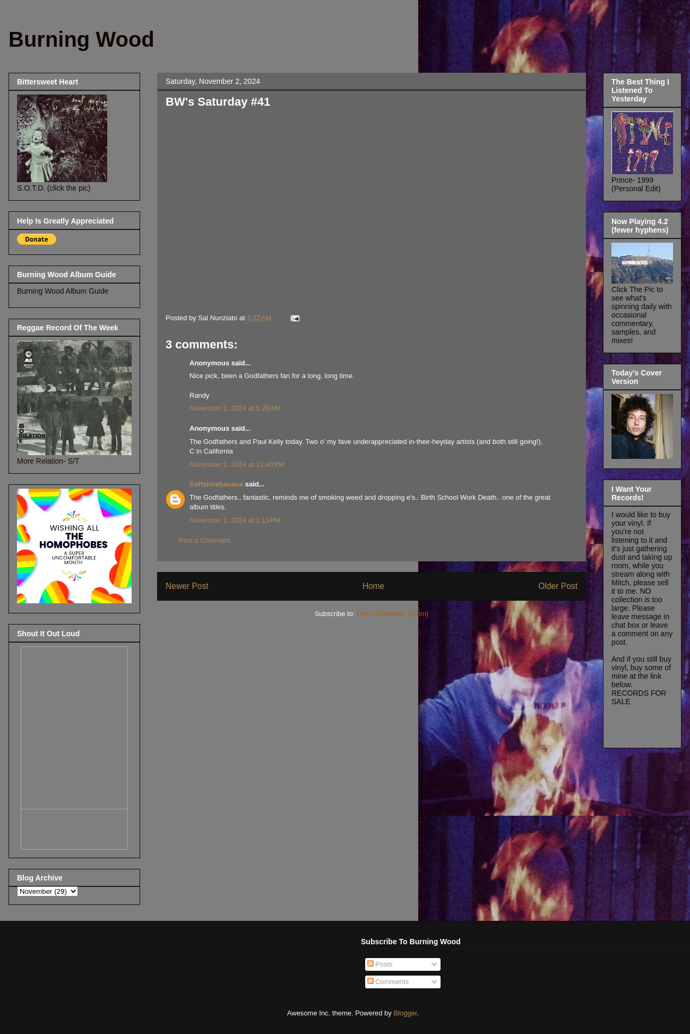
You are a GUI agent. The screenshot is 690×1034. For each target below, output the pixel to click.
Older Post (557, 586)
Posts (380, 964)
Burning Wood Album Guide (63, 291)
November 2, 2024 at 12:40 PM (236, 464)
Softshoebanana (216, 484)
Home (374, 586)
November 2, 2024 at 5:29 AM (234, 408)
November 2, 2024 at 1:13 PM (235, 520)
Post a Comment (204, 540)
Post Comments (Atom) (392, 614)
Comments (388, 982)
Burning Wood (81, 39)
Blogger (405, 1013)
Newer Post (187, 586)
